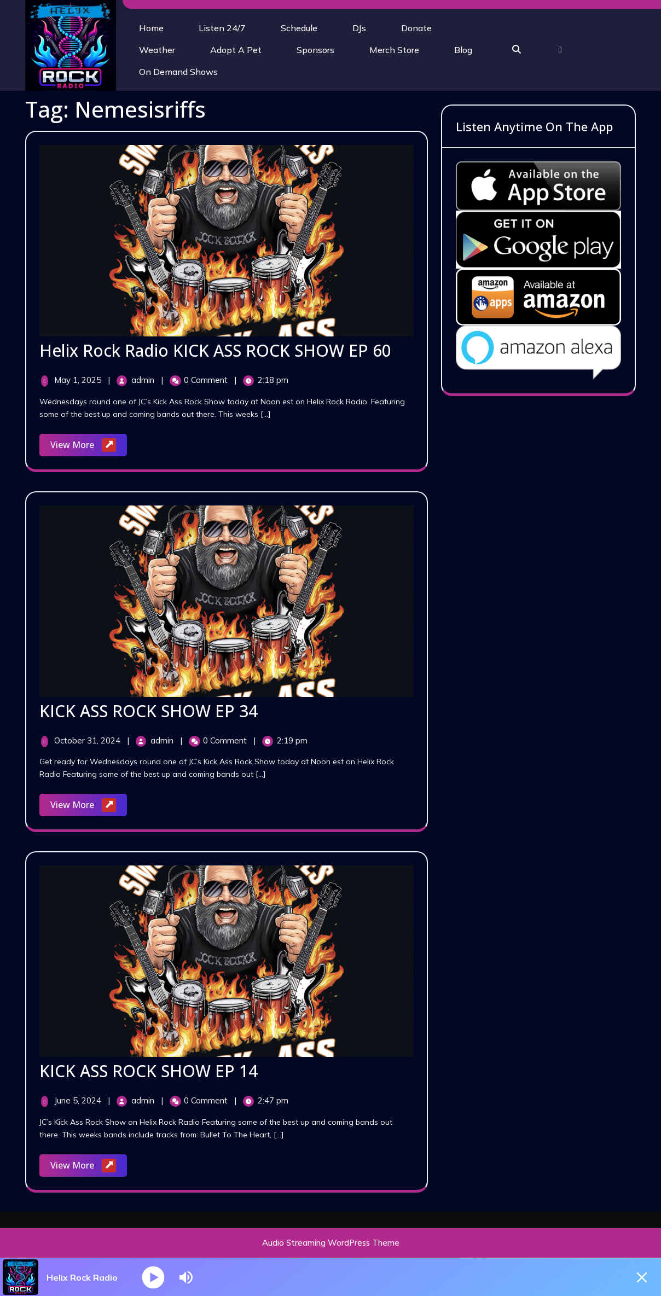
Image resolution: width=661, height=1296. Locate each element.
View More (88, 445)
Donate (416, 27)
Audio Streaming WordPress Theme (330, 1242)
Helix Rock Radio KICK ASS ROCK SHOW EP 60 (215, 350)
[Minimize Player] (642, 1277)
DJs (359, 27)
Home (151, 27)
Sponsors (315, 49)
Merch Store (394, 49)
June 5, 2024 (78, 1100)
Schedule (299, 27)
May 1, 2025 (78, 380)
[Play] (153, 1277)
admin (143, 380)
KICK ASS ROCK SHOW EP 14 (148, 1071)
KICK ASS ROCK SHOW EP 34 (148, 711)
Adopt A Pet (236, 49)
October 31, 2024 (88, 740)
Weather (157, 49)
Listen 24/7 (222, 27)
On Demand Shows (178, 71)
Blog (463, 49)
